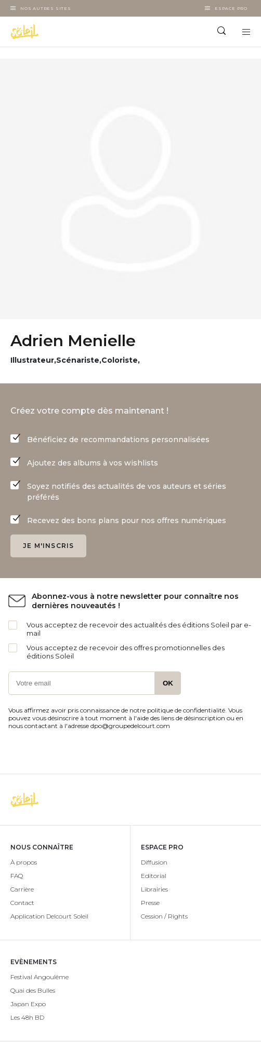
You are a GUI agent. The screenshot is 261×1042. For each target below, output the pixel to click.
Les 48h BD (27, 1017)
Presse (150, 903)
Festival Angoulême (39, 977)
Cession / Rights (164, 916)
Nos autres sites (45, 8)
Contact (22, 903)
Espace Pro (231, 8)
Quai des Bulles (32, 990)
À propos (23, 862)
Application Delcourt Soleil (49, 916)
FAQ (16, 876)
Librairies (154, 889)
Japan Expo (28, 1004)
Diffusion (154, 862)
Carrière (22, 889)
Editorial (153, 876)
